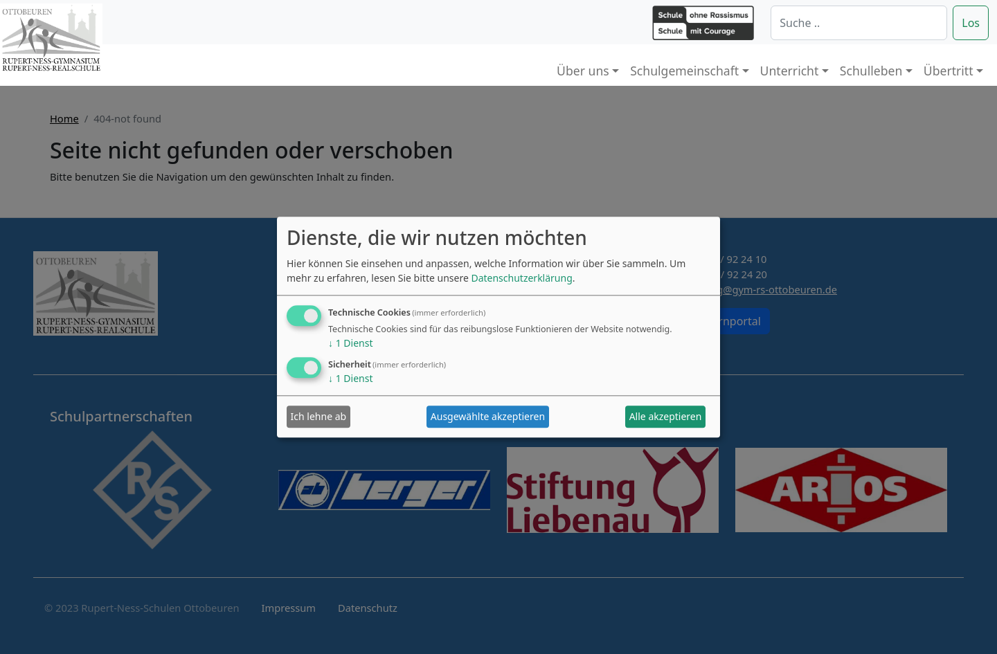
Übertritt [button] (948, 70)
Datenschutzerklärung (521, 277)
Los (971, 22)
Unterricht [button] (789, 70)
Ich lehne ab (319, 417)
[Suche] (859, 23)
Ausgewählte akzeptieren (488, 417)
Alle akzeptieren (665, 417)
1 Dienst (350, 342)
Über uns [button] (583, 70)
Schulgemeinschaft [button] (684, 70)
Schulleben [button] (871, 70)
